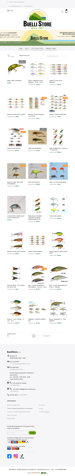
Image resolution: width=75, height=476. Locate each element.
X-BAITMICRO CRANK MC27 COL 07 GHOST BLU (16, 217)
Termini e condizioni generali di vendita (18, 412)
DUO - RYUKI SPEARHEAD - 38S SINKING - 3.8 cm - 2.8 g (37, 286)
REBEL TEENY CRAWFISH (14, 80)
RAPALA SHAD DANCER (35, 251)
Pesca (27, 48)
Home (20, 48)
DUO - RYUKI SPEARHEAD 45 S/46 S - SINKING (58, 286)
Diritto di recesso (12, 415)
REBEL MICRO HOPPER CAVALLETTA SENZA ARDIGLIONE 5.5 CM (34, 217)
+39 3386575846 (15, 385)
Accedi (41, 408)
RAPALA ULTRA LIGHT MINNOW (55, 81)
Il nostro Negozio (28, 6)
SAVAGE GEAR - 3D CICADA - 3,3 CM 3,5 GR (16, 286)
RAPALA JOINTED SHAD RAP (57, 114)
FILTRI (12, 56)
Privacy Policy (11, 418)
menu (10, 10)
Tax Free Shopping (44, 412)
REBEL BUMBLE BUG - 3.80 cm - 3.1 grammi (58, 149)
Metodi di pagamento (13, 405)
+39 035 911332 (23, 395)
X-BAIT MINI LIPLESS (55, 216)
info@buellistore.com (15, 6)
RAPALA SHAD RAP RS (13, 148)
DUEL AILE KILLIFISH (34, 182)
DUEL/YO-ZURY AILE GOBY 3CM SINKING (15, 183)
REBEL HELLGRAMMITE (34, 148)
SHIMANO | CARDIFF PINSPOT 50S (37, 320)
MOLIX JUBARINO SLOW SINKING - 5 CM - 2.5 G (35, 81)
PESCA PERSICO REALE (37, 48)
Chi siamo (42, 405)
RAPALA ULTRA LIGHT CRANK (16, 114)
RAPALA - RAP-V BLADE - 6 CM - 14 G (15, 320)
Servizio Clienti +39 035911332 (15, 2)
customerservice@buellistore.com (20, 364)
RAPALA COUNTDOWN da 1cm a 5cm (36, 115)
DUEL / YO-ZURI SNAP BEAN (57, 182)
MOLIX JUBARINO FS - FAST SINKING (57, 320)
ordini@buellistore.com (16, 369)
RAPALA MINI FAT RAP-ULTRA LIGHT (58, 252)
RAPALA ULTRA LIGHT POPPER (16, 251)
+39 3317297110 (14, 391)
